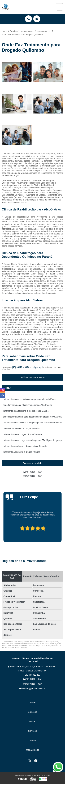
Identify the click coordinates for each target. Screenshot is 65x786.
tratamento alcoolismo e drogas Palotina (21, 452)
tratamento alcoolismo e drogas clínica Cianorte (25, 446)
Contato (33, 740)
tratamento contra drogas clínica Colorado (22, 434)
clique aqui (37, 367)
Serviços (32, 731)
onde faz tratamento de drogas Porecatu (21, 428)
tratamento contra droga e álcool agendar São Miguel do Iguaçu (32, 440)
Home (32, 702)
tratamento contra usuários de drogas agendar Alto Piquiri (29, 399)
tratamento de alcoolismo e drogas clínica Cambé (26, 411)
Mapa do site (32, 750)
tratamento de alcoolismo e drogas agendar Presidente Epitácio (32, 422)
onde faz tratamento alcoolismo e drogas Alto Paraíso (27, 405)
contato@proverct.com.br (32, 688)
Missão (32, 721)
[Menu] (59, 7)
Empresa (32, 712)
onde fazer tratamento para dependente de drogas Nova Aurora (32, 417)
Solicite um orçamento (32, 377)
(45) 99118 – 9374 (21, 367)
